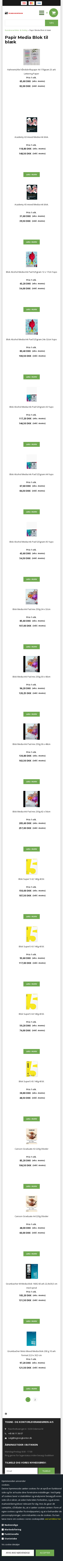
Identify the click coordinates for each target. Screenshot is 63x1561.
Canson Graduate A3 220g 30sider (31, 1148)
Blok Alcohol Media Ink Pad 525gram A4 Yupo (31, 474)
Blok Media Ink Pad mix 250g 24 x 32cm (31, 609)
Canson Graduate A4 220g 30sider (31, 1216)
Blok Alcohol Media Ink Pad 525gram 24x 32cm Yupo (31, 339)
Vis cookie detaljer (11, 1544)
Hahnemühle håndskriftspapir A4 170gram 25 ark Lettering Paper (31, 71)
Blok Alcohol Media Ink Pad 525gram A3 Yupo (31, 406)
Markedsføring (13, 1529)
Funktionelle (12, 1534)
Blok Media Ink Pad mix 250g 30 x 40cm (31, 676)
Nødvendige (11, 1524)
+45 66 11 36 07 (15, 1433)
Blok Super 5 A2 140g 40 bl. (31, 879)
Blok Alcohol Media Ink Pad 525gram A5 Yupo (31, 541)
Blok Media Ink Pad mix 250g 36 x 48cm (31, 744)
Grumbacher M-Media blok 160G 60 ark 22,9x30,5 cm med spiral (31, 1285)
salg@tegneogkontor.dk (20, 1437)
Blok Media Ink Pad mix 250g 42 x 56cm (31, 811)
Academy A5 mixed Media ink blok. (32, 204)
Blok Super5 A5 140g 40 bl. (31, 1081)
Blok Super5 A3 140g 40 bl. (31, 946)
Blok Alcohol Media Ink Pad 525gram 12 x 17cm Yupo (31, 271)
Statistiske (11, 1538)
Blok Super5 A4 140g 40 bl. (31, 1013)
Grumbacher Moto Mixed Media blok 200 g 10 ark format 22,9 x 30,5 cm (31, 1353)
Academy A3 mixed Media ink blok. (32, 137)
